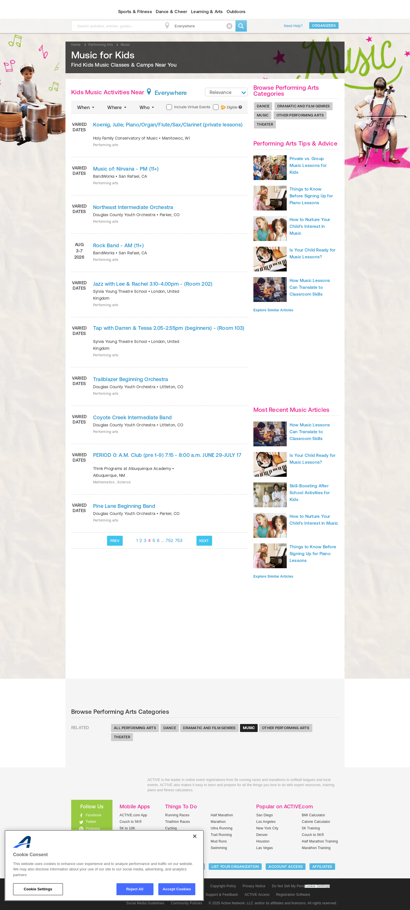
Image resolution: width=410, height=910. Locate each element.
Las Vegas (264, 848)
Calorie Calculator (316, 822)
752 (169, 540)
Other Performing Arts (300, 115)
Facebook (93, 815)
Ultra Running (222, 828)
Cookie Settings (317, 886)
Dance (263, 106)
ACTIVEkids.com (87, 12)
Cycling (171, 828)
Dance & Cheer (171, 11)
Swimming (219, 848)
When (86, 107)
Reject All (135, 889)
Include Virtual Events (188, 107)
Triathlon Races (177, 822)
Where (117, 107)
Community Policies (186, 903)
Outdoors (236, 11)
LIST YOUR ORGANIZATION (235, 866)
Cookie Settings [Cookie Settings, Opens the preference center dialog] (38, 889)
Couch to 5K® (131, 822)
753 (179, 540)
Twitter (91, 822)
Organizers (324, 25)
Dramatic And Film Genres (303, 106)
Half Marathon (222, 815)
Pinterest (93, 829)
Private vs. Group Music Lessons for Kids (308, 165)
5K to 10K (127, 828)
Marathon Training (316, 848)
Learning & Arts (207, 11)
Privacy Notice (254, 886)
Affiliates (322, 866)
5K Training (311, 828)
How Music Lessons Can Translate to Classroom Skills (310, 287)
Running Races (177, 815)
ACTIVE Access (257, 895)
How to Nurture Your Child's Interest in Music (310, 226)
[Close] (194, 836)
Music (262, 115)
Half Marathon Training (320, 841)
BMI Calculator (313, 815)
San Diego (264, 815)
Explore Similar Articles (273, 310)
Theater (265, 124)
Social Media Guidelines (145, 903)
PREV (114, 541)
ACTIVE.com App (133, 815)
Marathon (218, 822)
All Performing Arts (135, 728)
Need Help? (293, 26)
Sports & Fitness (135, 11)
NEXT (204, 541)
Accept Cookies (177, 889)
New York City (267, 828)
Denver (262, 835)
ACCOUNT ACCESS (285, 866)
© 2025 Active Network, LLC (231, 903)
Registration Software (293, 895)
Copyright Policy (223, 886)
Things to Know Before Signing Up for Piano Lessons (311, 196)
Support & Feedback (222, 895)
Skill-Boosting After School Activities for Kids (310, 492)
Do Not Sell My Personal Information (300, 886)
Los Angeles (266, 822)
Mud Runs (219, 841)
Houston (262, 841)
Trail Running (221, 835)
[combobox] (226, 92)
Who (147, 107)
